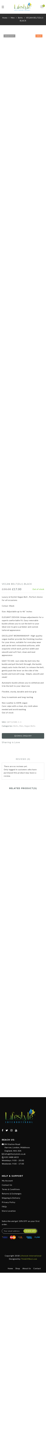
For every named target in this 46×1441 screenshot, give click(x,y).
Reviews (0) (23, 927)
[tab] (23, 927)
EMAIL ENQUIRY (23, 904)
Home (4, 18)
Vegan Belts (29, 894)
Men (13, 18)
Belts (20, 18)
